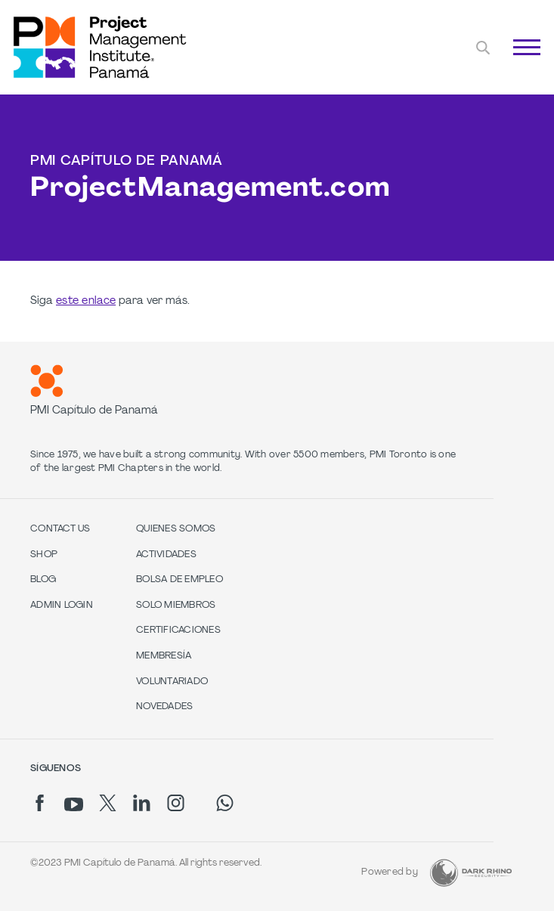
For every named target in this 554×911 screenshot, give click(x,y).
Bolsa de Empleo (179, 579)
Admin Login (61, 605)
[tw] (107, 803)
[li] (141, 803)
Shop (43, 554)
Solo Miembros (175, 605)
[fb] (39, 803)
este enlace (86, 301)
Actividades (166, 554)
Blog (43, 579)
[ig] (175, 803)
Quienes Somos (175, 529)
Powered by (389, 872)
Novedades (164, 706)
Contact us (60, 529)
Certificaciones (178, 630)
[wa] (224, 803)
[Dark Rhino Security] (471, 872)
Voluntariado (172, 681)
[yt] (73, 804)
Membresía (163, 656)
